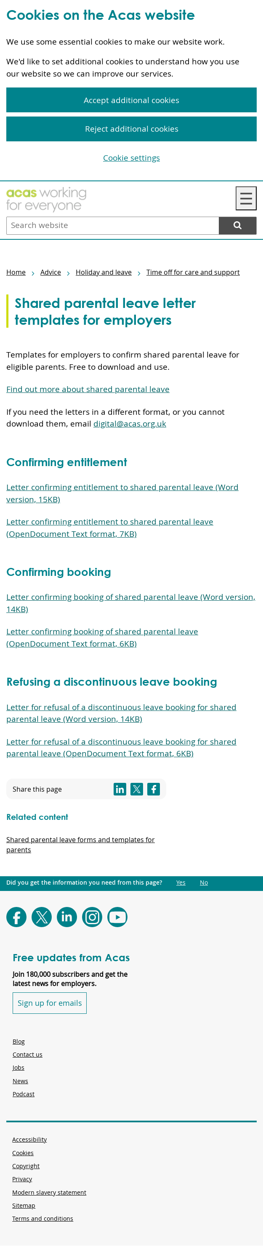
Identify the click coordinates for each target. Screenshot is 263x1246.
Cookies (23, 1153)
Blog (19, 1041)
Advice (50, 272)
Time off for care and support (193, 272)
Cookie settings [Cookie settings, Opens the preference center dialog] (131, 157)
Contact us (28, 1054)
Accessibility (29, 1139)
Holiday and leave (104, 272)
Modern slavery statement (49, 1192)
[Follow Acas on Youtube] (117, 917)
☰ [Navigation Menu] (246, 198)
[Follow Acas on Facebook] (16, 917)
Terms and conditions (42, 1218)
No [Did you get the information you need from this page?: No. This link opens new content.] (204, 882)
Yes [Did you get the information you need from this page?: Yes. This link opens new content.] (181, 882)
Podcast (24, 1094)
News (20, 1081)
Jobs (18, 1067)
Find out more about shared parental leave (88, 389)
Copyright (26, 1166)
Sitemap (23, 1205)
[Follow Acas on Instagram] (92, 917)
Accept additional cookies (131, 100)
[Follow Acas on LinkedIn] (67, 917)
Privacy (22, 1179)
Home (16, 272)
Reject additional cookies (131, 128)
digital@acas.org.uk (129, 423)
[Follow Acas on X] (42, 917)
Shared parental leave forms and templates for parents (80, 844)
